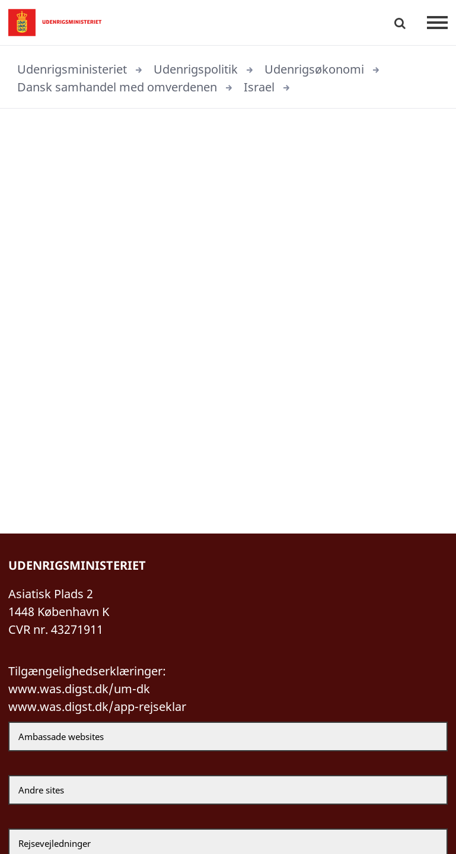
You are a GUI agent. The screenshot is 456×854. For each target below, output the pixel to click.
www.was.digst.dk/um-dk (79, 689)
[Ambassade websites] (228, 736)
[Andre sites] (228, 790)
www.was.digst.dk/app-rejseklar (97, 707)
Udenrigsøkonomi (314, 69)
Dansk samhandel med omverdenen (117, 87)
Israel (259, 87)
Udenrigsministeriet (72, 69)
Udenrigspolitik (196, 69)
